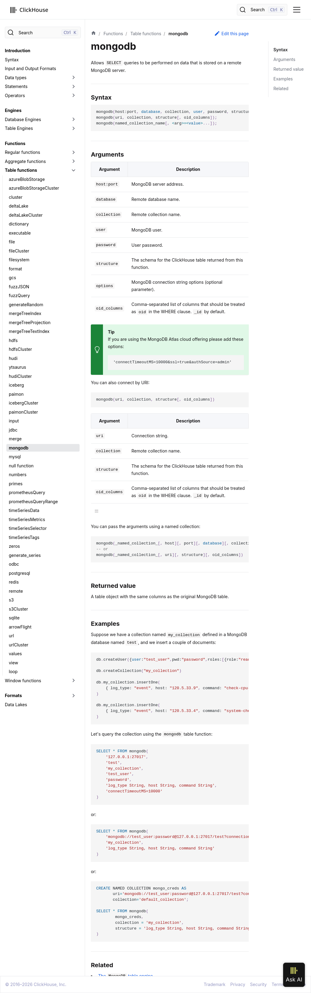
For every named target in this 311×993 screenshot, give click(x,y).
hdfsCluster (20, 349)
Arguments (284, 59)
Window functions (23, 680)
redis (14, 582)
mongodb (18, 447)
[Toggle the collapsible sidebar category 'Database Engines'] (73, 120)
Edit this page (231, 33)
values (15, 653)
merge (15, 438)
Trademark (214, 984)
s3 (11, 599)
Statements (16, 86)
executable (20, 233)
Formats (13, 695)
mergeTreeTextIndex (29, 331)
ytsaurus (17, 367)
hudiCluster (20, 376)
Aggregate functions (25, 161)
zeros (14, 546)
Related (280, 88)
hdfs (13, 340)
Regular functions (22, 152)
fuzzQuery (19, 295)
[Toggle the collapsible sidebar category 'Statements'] (73, 86)
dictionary (19, 223)
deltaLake (18, 205)
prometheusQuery (27, 492)
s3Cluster (18, 609)
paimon (16, 394)
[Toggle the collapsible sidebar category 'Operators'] (73, 96)
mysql (15, 456)
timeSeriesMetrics (27, 519)
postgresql (19, 573)
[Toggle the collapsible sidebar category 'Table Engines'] (73, 128)
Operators (15, 95)
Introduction (17, 50)
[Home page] (93, 33)
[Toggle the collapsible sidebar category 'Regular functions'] (73, 152)
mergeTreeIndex (25, 313)
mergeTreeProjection (29, 322)
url (11, 635)
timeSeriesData (24, 510)
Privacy (237, 984)
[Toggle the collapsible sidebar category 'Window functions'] (73, 681)
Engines (13, 110)
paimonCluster (23, 412)
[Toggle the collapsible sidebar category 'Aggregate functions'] (73, 161)
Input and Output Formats (30, 68)
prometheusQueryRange (33, 501)
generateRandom (26, 304)
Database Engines (23, 119)
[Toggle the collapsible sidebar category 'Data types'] (73, 78)
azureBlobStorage (27, 179)
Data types (15, 77)
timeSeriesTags (24, 537)
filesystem (19, 259)
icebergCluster (23, 402)
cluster (15, 197)
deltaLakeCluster (26, 215)
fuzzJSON (19, 286)
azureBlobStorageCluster (34, 188)
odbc (14, 564)
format (15, 268)
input (14, 420)
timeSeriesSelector (28, 528)
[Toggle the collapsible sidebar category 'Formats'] (73, 696)
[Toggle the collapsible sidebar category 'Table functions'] (73, 170)
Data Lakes (16, 704)
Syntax (12, 59)
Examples (283, 78)
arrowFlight (20, 626)
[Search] (262, 9)
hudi (13, 358)
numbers (17, 474)
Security (258, 984)
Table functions (21, 170)
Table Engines (19, 128)
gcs (12, 277)
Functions (15, 143)
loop (13, 671)
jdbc (13, 429)
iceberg (16, 385)
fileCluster (19, 250)
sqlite (14, 617)
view (13, 662)
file (12, 241)
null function (21, 465)
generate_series (25, 555)
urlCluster (18, 644)
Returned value (288, 69)
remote (16, 591)
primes (15, 483)
